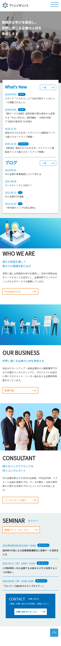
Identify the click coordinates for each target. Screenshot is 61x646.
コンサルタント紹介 (20, 500)
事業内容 (20, 390)
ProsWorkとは (20, 291)
